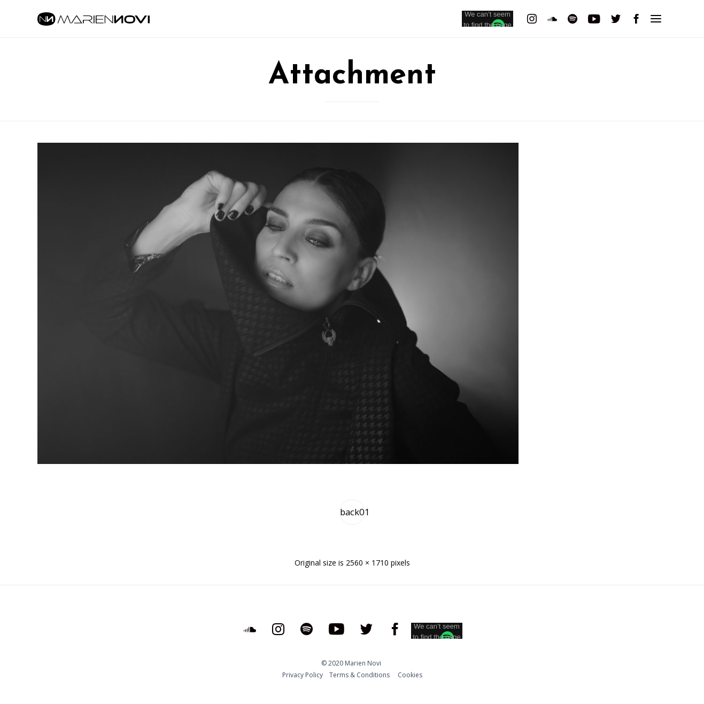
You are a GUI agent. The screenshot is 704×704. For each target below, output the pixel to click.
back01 (352, 512)
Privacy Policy (302, 674)
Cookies (410, 674)
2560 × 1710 (367, 563)
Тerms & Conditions (359, 674)
